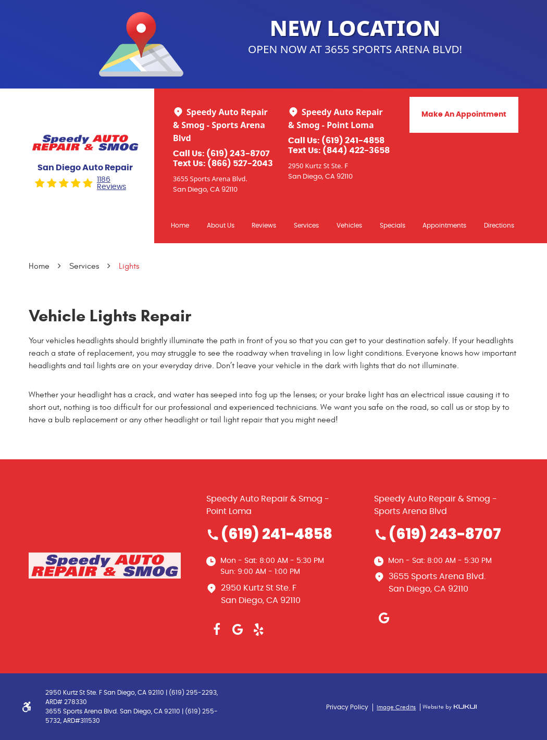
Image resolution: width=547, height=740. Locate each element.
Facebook (216, 629)
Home (180, 225)
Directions (499, 225)
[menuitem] (180, 225)
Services (306, 225)
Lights (129, 266)
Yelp (258, 629)
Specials (392, 225)
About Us (220, 225)
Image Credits (396, 707)
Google (237, 629)
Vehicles (349, 225)
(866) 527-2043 (240, 163)
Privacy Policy (347, 707)
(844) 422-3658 (356, 150)
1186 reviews (111, 183)
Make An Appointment (463, 114)
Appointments (444, 225)
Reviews (264, 225)
